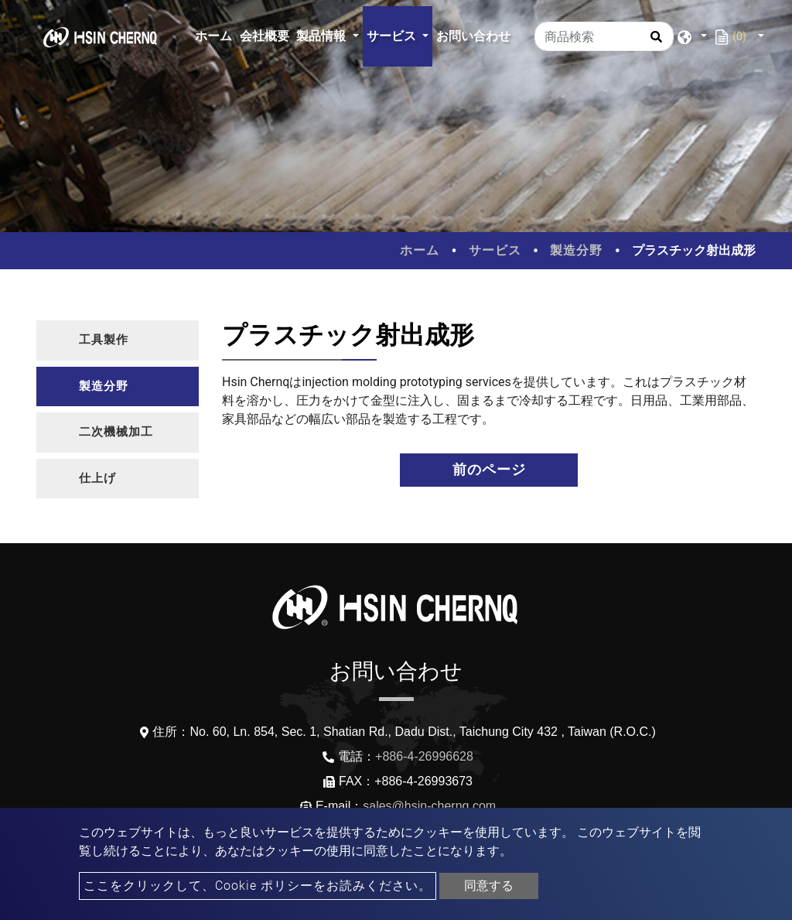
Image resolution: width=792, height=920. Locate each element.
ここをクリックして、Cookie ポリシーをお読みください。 (258, 885)
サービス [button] (393, 36)
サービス (495, 250)
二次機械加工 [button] (116, 432)
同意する (489, 885)
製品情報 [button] (322, 36)
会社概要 (264, 36)
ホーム (215, 34)
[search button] (654, 41)
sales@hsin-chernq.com (429, 805)
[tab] (117, 340)
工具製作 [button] (103, 340)
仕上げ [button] (97, 478)
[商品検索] (604, 36)
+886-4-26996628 (424, 756)
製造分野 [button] (103, 386)
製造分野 (576, 250)
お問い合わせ (473, 36)
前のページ (489, 469)
